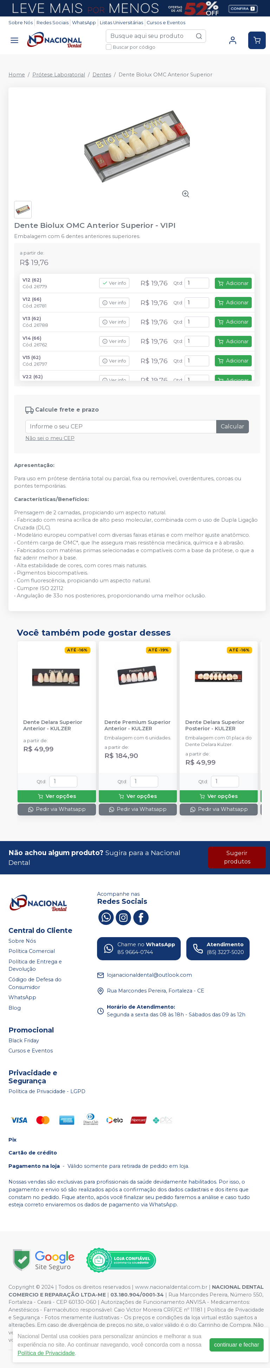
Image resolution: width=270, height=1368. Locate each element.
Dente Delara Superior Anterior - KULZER (52, 725)
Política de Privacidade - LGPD (46, 1091)
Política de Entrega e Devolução (35, 966)
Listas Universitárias (121, 22)
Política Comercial (31, 951)
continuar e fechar (236, 1345)
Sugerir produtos (237, 857)
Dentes (101, 75)
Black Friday (23, 1040)
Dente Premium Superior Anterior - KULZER (137, 725)
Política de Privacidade (46, 1353)
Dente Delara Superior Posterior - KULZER (214, 725)
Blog (14, 1008)
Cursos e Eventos (166, 22)
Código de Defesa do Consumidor (35, 983)
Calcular (232, 426)
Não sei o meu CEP (50, 438)
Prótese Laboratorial (58, 75)
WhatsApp (84, 22)
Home (16, 75)
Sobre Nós (20, 22)
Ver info (114, 283)
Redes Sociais (53, 22)
